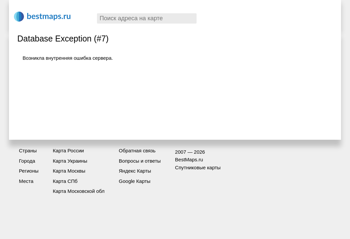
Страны (28, 150)
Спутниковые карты (197, 167)
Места (26, 181)
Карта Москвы (69, 171)
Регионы (29, 171)
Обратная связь (137, 150)
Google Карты (134, 181)
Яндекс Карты (135, 171)
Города (27, 161)
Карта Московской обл (79, 191)
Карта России (68, 150)
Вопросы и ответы (140, 161)
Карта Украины (70, 161)
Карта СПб (65, 181)
